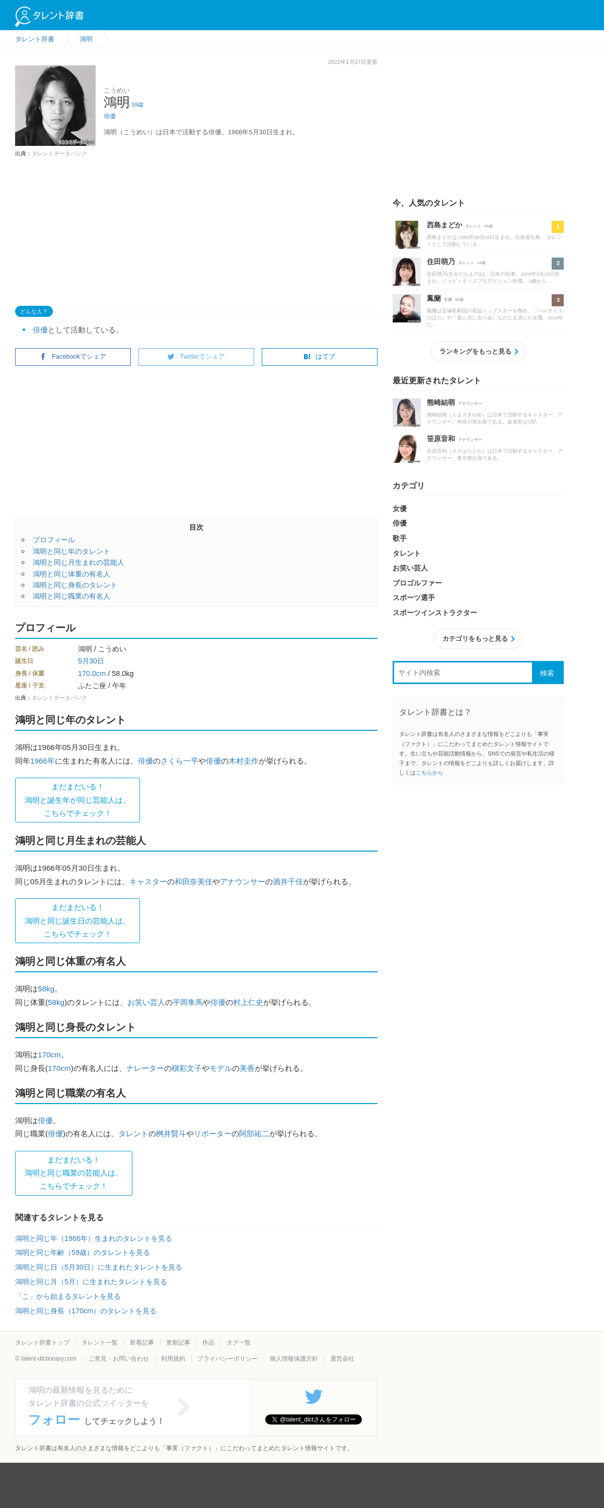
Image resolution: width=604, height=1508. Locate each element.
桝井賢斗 (171, 1133)
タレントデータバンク (59, 153)
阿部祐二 (254, 1133)
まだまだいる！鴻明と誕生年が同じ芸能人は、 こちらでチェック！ (77, 799)
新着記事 (142, 1342)
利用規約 (173, 1358)
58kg (46, 988)
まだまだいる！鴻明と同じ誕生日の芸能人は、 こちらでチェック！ (77, 920)
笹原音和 (441, 439)
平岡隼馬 (188, 1002)
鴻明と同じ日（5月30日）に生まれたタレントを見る (98, 1267)
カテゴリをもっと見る (475, 638)
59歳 (137, 105)
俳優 (110, 116)
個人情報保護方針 (294, 1358)
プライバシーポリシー (227, 1358)
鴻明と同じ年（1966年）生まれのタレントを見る (93, 1238)
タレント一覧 (100, 1342)
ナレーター (145, 1068)
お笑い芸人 (146, 1002)
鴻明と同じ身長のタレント (75, 585)
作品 (208, 1342)
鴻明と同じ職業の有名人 (71, 596)
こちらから (429, 773)
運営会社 (342, 1358)
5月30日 (91, 661)
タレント (133, 1133)
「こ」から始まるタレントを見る (68, 1296)
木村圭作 (244, 761)
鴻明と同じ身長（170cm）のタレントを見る (86, 1311)
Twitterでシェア (196, 356)
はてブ (319, 356)
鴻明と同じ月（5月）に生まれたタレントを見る (91, 1282)
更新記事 (178, 1342)
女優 (448, 299)
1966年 (42, 761)
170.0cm (92, 673)
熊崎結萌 (441, 402)
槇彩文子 (187, 1068)
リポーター (213, 1133)
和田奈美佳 (193, 881)
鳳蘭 (434, 298)
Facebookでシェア (73, 356)
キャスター (148, 881)
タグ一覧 (238, 1342)
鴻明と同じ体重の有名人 (71, 574)
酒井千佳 (288, 881)
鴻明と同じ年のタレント (71, 551)
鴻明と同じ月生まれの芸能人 (78, 562)
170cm (49, 1054)
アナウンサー (242, 881)
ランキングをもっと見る (475, 351)
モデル (220, 1068)
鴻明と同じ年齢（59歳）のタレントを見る (82, 1252)
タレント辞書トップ (42, 1342)
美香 (247, 1068)
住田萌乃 (441, 262)
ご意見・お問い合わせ (119, 1358)
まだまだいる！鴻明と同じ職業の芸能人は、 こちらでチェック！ (74, 1173)
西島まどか (444, 225)
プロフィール (54, 540)
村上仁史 (248, 1002)
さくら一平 (179, 761)
